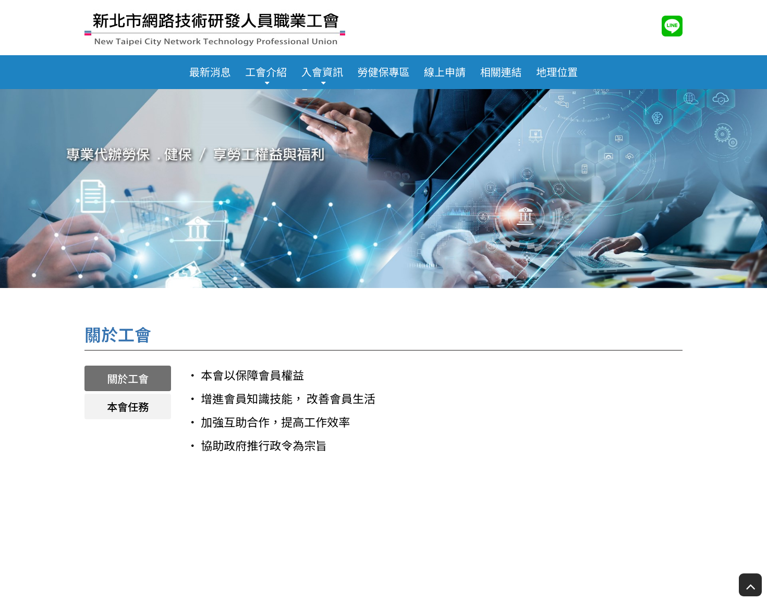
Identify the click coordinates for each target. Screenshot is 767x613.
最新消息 (210, 71)
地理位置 (557, 71)
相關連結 (501, 71)
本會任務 (128, 406)
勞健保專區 (384, 71)
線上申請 (445, 71)
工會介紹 (266, 71)
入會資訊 (322, 71)
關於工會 (128, 378)
